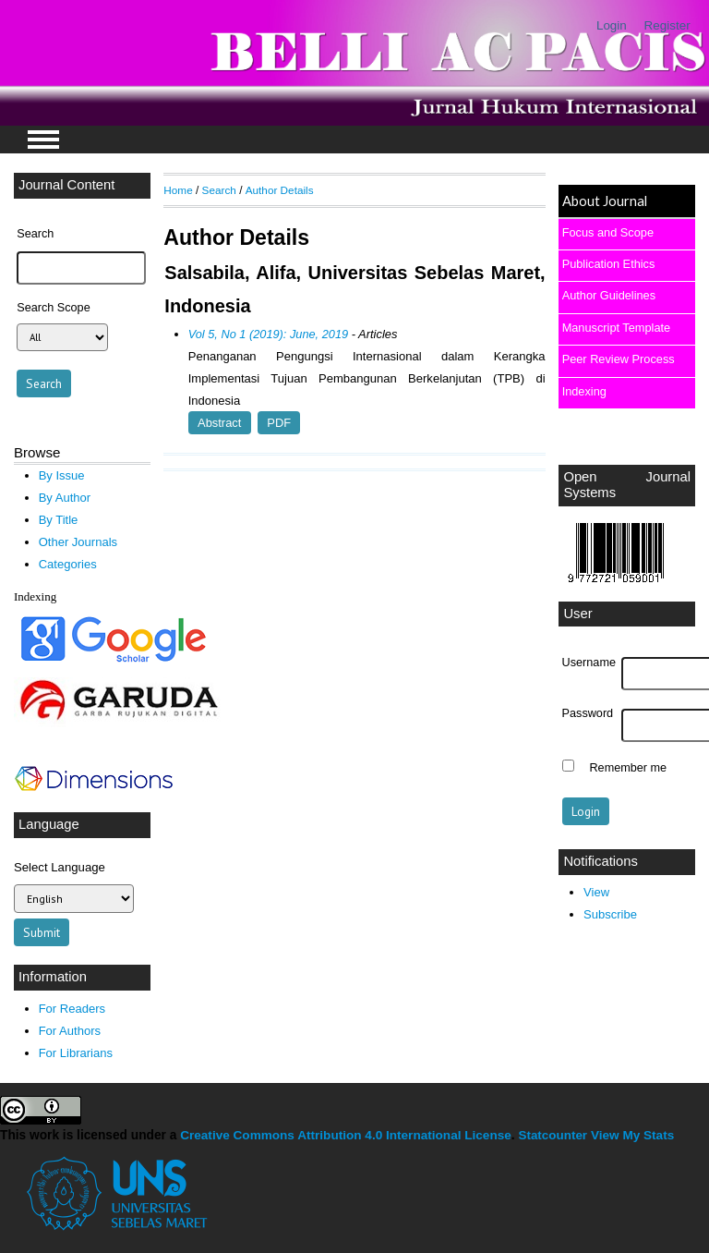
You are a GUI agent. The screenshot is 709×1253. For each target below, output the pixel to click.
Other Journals (78, 542)
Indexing (584, 391)
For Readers (72, 1009)
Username (589, 662)
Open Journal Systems (627, 485)
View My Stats (632, 1135)
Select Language (59, 867)
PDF (279, 423)
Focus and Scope (608, 232)
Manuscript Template (616, 328)
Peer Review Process (618, 359)
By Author (65, 498)
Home (177, 190)
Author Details (280, 190)
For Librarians (76, 1053)
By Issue (62, 475)
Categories (68, 564)
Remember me (628, 767)
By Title (58, 520)
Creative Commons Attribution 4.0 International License (345, 1135)
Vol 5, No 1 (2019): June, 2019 (268, 334)
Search (219, 190)
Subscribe (610, 914)
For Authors (70, 1031)
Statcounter (552, 1135)
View (596, 892)
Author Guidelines (608, 295)
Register (667, 25)
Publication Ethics (608, 264)
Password (588, 713)
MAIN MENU (43, 139)
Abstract (219, 423)
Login (611, 25)
